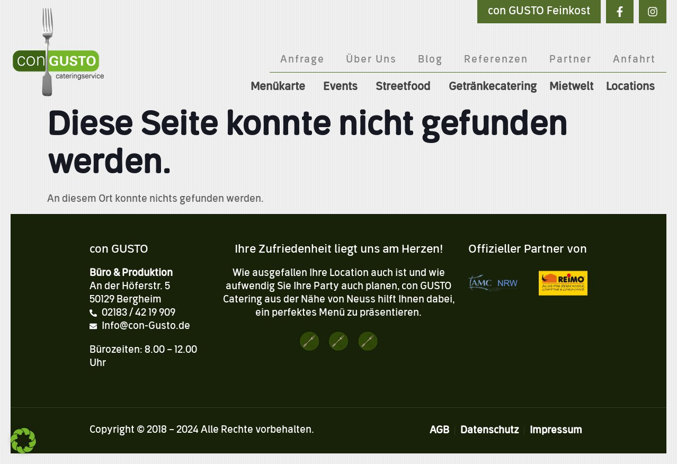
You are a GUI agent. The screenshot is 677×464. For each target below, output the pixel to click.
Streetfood (406, 87)
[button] (23, 440)
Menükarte (280, 87)
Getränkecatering (493, 87)
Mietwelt (571, 87)
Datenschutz (489, 430)
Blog (430, 60)
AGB (439, 430)
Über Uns (371, 60)
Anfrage (302, 60)
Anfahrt (634, 60)
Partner (570, 60)
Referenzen (496, 60)
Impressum (556, 430)
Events (343, 87)
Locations (633, 87)
